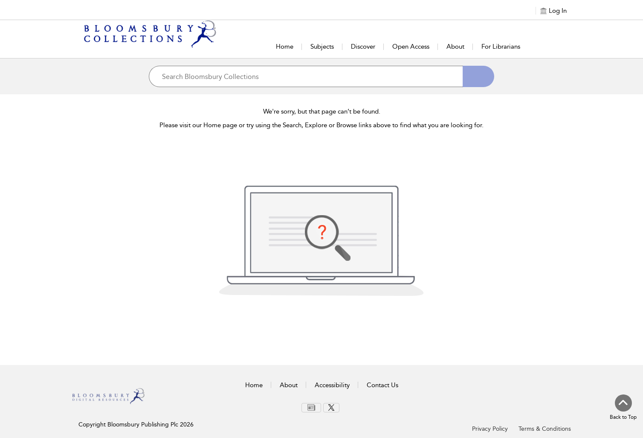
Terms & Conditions (544, 428)
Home (284, 46)
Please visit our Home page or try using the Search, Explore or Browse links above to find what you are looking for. (321, 125)
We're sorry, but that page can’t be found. (321, 111)
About (455, 46)
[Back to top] (623, 407)
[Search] (478, 76)
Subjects (322, 46)
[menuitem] (311, 407)
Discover (363, 46)
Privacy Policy (490, 428)
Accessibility (332, 385)
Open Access (410, 46)
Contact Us (382, 385)
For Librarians (500, 46)
